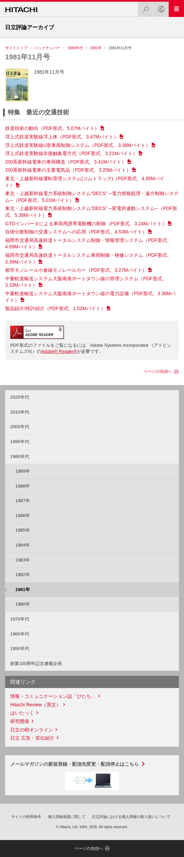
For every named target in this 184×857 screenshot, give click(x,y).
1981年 (96, 48)
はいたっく (22, 713)
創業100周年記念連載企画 (36, 663)
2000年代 (19, 426)
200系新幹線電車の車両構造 (65, 162)
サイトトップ (16, 48)
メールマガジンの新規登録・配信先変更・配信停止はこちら (74, 764)
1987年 (22, 500)
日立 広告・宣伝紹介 (32, 738)
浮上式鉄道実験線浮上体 (61, 136)
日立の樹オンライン (31, 729)
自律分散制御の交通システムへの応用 (76, 231)
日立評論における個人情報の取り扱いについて (131, 817)
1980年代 (75, 48)
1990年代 (19, 441)
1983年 (22, 560)
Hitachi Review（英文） (35, 704)
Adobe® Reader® (59, 351)
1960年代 (19, 633)
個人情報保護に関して (66, 817)
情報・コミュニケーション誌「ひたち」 (53, 696)
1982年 (22, 574)
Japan (159, 7)
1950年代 (19, 648)
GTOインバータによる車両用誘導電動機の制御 (86, 223)
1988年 (22, 486)
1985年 (22, 530)
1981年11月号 (27, 57)
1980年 (22, 604)
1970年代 (19, 619)
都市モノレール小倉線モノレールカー (76, 270)
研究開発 (19, 721)
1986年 (22, 515)
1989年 (22, 471)
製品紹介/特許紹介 (55, 308)
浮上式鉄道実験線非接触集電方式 (71, 153)
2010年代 (19, 412)
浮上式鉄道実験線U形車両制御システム (77, 145)
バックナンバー (47, 48)
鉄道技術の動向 (52, 128)
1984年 (22, 545)
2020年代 (19, 397)
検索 (143, 7)
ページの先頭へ (158, 371)
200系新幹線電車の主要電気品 (68, 170)
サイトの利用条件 (26, 817)
